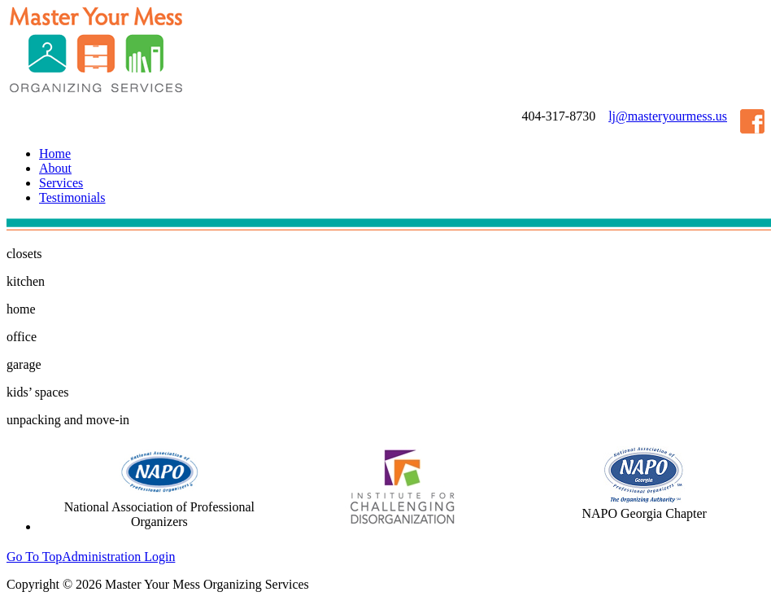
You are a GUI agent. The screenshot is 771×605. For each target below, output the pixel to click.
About (55, 168)
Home (55, 153)
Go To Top (34, 556)
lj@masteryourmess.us (667, 116)
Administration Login (118, 556)
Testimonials (72, 197)
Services (61, 183)
